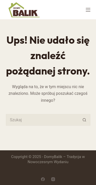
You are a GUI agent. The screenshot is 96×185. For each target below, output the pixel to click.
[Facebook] (43, 179)
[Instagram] (53, 179)
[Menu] (88, 9)
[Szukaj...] (42, 120)
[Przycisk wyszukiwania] (84, 120)
